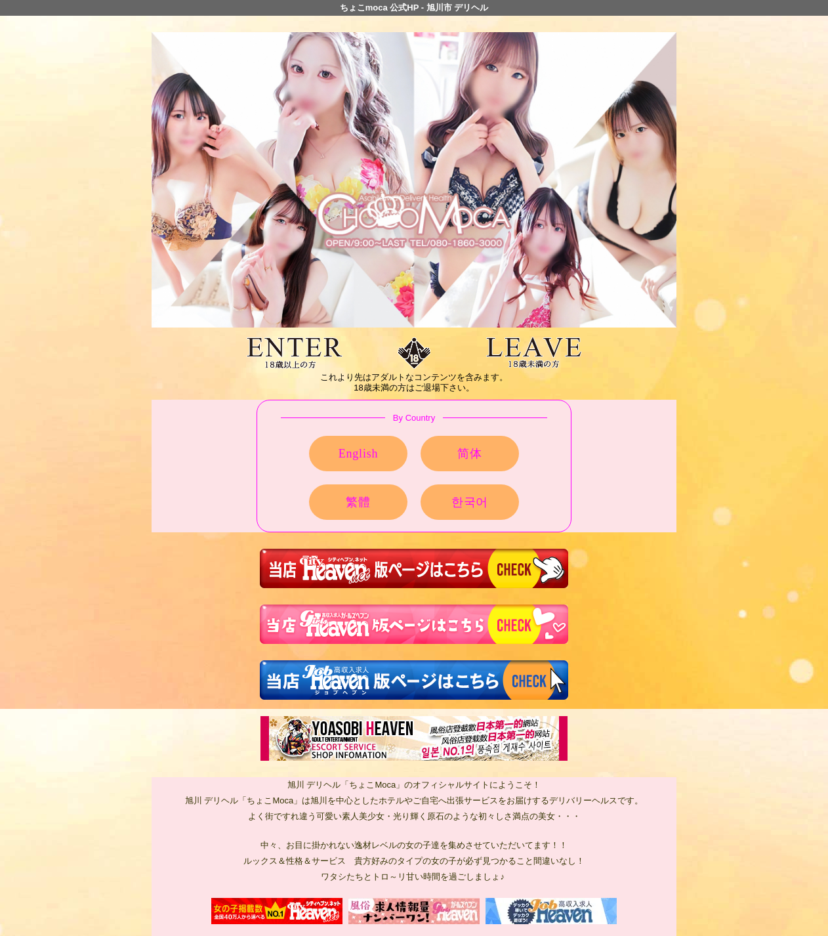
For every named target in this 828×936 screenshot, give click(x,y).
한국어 (469, 502)
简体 (469, 453)
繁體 (358, 502)
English (359, 453)
